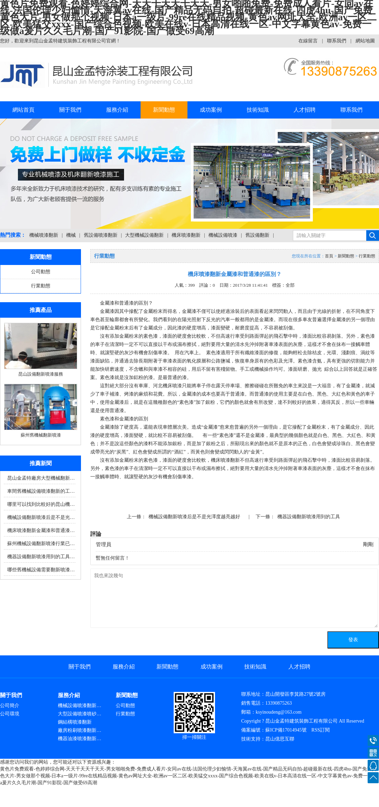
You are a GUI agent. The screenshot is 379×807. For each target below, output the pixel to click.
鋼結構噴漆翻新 (75, 722)
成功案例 (211, 110)
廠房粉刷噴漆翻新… (79, 730)
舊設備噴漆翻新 (100, 235)
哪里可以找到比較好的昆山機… (41, 504)
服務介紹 (117, 110)
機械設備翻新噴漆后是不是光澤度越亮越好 (194, 516)
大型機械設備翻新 (144, 235)
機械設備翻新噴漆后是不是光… (41, 517)
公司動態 (40, 271)
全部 (290, 285)
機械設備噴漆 (222, 235)
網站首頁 (23, 110)
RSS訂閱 (320, 730)
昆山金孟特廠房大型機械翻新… (41, 478)
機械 (71, 235)
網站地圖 (365, 40)
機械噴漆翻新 (43, 235)
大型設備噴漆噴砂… (79, 713)
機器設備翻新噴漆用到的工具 (308, 516)
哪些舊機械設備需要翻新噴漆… (41, 569)
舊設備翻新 (257, 235)
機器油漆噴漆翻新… (79, 738)
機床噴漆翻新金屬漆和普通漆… (41, 530)
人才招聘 (305, 110)
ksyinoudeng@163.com (278, 712)
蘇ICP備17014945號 (286, 730)
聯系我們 (336, 40)
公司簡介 (9, 705)
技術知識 (258, 110)
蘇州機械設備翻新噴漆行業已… (41, 543)
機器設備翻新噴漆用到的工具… (41, 556)
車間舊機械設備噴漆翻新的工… (41, 491)
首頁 (329, 256)
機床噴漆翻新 (186, 235)
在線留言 (308, 40)
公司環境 (9, 713)
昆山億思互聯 (279, 739)
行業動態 (40, 285)
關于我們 (70, 110)
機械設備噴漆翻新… (79, 705)
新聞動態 (164, 110)
